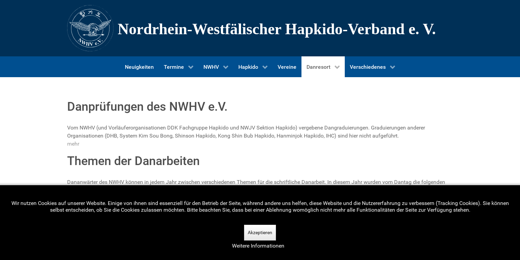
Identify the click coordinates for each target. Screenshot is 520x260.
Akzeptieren (260, 232)
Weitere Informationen (258, 246)
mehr (73, 144)
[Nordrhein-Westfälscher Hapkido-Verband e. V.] (260, 28)
